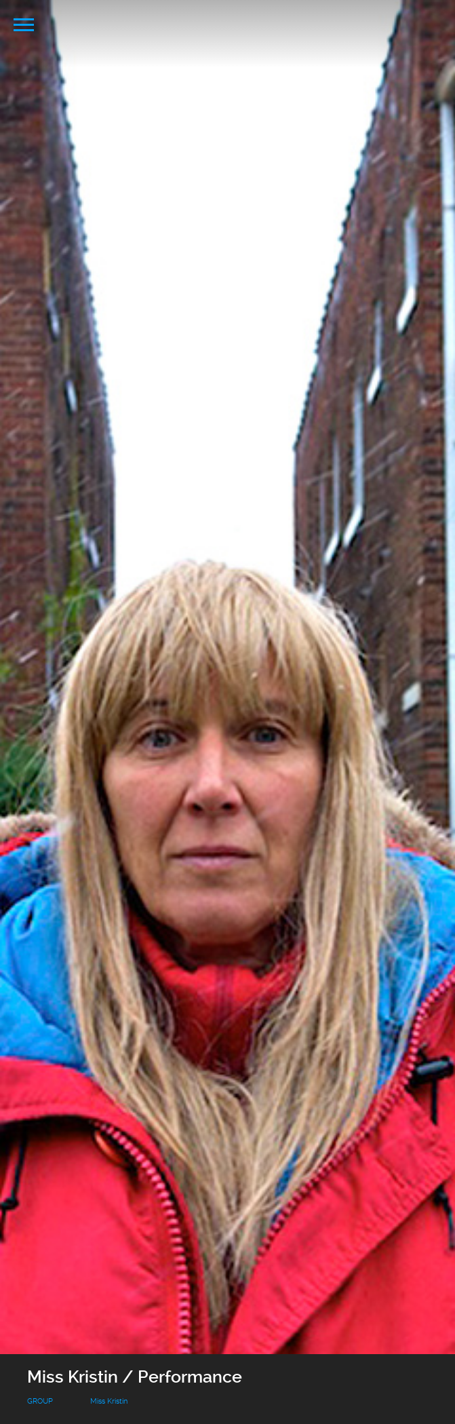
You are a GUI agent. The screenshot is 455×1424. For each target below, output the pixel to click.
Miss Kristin (108, 1401)
